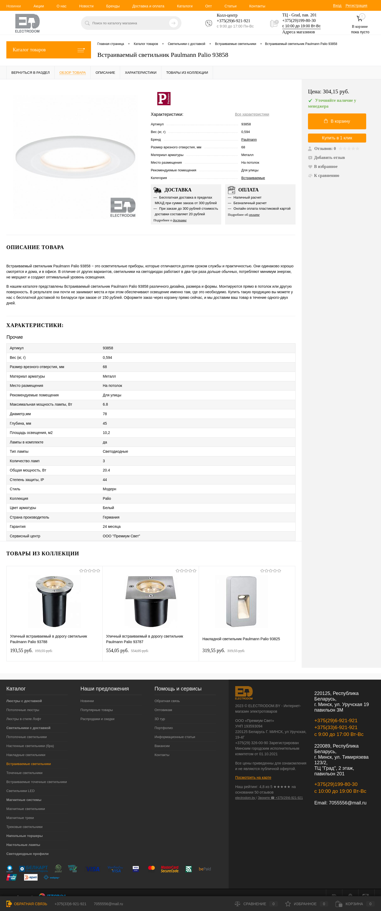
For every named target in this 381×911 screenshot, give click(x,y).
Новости (86, 6)
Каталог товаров (49, 49)
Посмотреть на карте (253, 769)
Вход (337, 5)
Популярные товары (96, 701)
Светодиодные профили (27, 845)
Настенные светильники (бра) (30, 737)
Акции (39, 6)
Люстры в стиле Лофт (23, 710)
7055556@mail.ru (347, 794)
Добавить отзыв (326, 157)
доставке (180, 220)
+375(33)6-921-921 (335, 718)
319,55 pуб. (223, 641)
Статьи (231, 6)
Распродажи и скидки (97, 710)
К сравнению (323, 175)
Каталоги (185, 6)
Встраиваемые (253, 178)
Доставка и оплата (148, 6)
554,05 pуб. (127, 641)
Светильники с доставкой (28, 719)
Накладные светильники (25, 746)
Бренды (113, 6)
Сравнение (256, 904)
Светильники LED (20, 782)
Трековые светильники (24, 818)
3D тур (160, 710)
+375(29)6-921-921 (335, 712)
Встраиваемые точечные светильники (36, 773)
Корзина (355, 904)
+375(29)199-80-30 (299, 20)
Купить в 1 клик (337, 138)
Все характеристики (252, 114)
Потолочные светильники (26, 728)
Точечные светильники (24, 764)
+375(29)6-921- (230, 21)
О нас (61, 6)
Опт (208, 6)
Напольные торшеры (24, 827)
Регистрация (356, 5)
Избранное (306, 904)
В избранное (323, 166)
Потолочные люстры (22, 701)
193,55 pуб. (31, 641)
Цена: (328, 91)
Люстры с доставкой (24, 692)
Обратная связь (167, 692)
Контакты (257, 6)
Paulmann (249, 139)
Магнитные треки (20, 809)
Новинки (13, 6)
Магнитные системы (23, 791)
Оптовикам (163, 701)
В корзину (337, 121)
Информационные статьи (175, 728)
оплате (254, 215)
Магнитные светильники (25, 800)
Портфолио (164, 719)
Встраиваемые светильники (28, 755)
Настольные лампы (23, 836)
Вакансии (162, 737)
